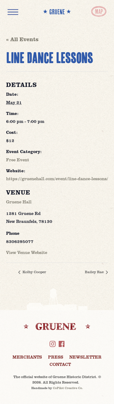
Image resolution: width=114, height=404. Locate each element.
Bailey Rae (95, 271)
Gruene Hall (19, 202)
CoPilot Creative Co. (68, 388)
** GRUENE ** (57, 12)
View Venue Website (26, 252)
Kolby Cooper (34, 271)
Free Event (17, 160)
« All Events (22, 39)
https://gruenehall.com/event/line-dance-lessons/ (57, 178)
